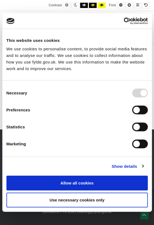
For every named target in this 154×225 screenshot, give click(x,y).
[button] (144, 215)
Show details (124, 166)
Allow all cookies (77, 183)
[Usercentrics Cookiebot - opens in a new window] (124, 21)
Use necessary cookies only (76, 199)
